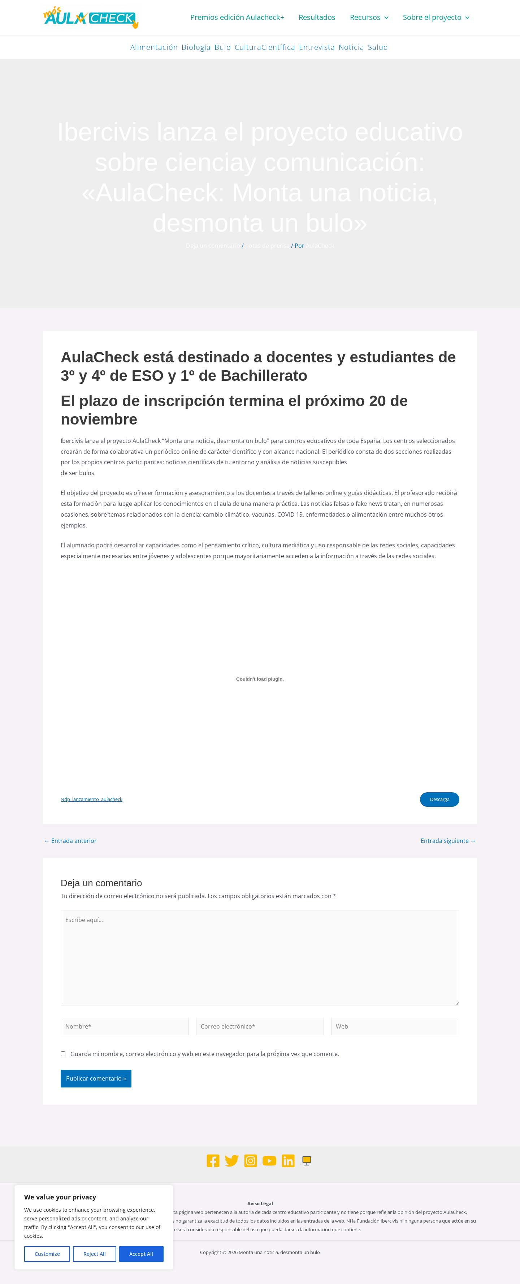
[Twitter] (232, 1161)
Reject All (94, 1253)
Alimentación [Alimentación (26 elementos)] (154, 47)
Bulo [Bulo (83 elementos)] (222, 47)
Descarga (438, 800)
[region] (93, 1227)
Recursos (369, 17)
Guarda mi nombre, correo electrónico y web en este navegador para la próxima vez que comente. (204, 1055)
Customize (47, 1253)
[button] (385, 17)
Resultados (317, 17)
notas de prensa (267, 246)
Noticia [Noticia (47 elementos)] (351, 47)
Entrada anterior (70, 841)
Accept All (141, 1253)
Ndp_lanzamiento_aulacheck (91, 799)
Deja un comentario (213, 246)
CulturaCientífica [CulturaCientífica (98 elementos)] (265, 47)
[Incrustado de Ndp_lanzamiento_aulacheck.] (260, 679)
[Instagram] (250, 1161)
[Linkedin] (288, 1161)
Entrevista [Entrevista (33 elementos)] (317, 47)
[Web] (307, 1161)
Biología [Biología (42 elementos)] (196, 47)
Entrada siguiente (448, 841)
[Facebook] (213, 1161)
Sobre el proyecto (436, 17)
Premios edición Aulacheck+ (237, 17)
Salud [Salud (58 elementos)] (378, 47)
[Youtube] (269, 1161)
